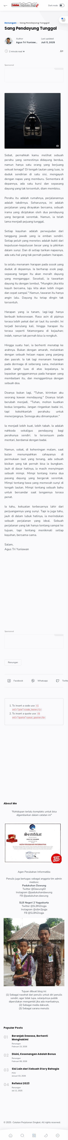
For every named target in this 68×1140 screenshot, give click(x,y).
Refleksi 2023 (20, 1083)
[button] (5, 5)
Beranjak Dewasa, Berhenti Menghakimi (30, 1037)
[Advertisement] (34, 585)
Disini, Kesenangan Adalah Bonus (34, 1054)
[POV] (14, 1073)
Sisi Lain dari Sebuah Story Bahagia (35, 1069)
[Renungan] (13, 662)
